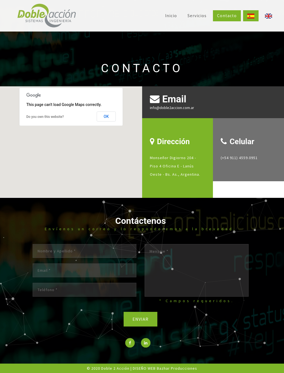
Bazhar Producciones (177, 368)
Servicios (197, 15)
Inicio (171, 15)
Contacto (227, 15)
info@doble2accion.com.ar (172, 107)
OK (106, 116)
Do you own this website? (45, 117)
